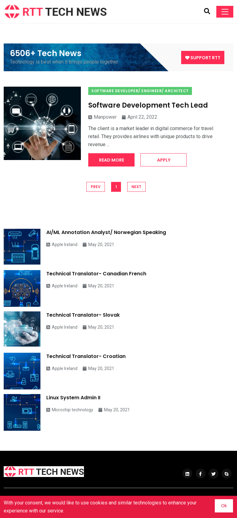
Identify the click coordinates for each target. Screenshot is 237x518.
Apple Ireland (61, 244)
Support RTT (202, 58)
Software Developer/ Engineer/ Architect (140, 90)
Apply (163, 160)
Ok (224, 505)
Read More (111, 160)
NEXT (136, 186)
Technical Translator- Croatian (86, 356)
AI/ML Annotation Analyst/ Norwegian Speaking (106, 232)
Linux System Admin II (73, 397)
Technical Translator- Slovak (83, 315)
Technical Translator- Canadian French (96, 273)
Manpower (102, 117)
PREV (96, 186)
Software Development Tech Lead (148, 105)
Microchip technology (69, 409)
